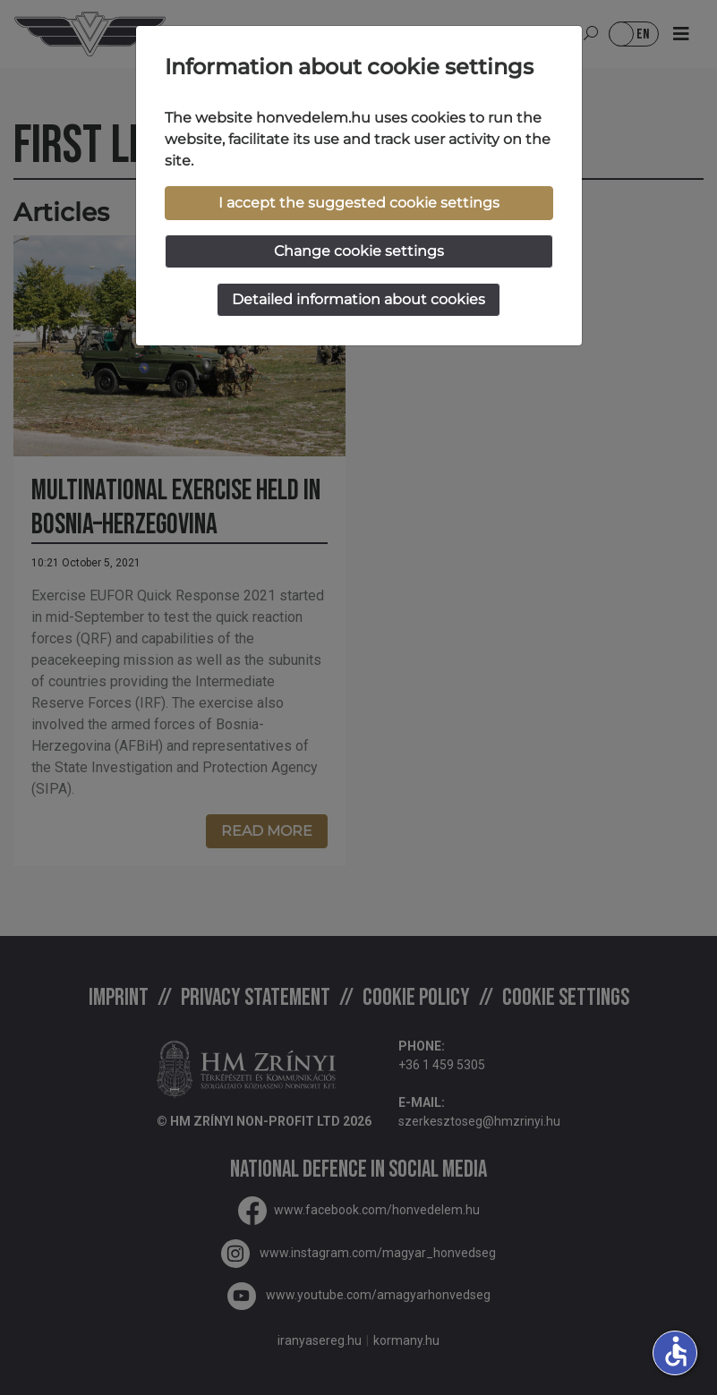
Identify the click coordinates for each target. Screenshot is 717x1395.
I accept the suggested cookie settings (358, 202)
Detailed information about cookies (358, 299)
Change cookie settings (359, 250)
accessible (676, 1351)
